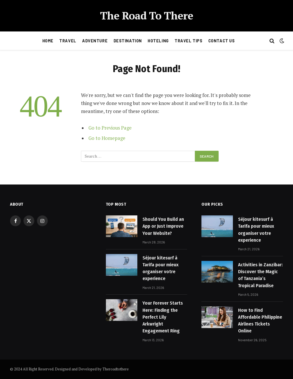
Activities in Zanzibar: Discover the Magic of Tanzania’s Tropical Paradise (260, 275)
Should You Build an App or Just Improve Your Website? (163, 226)
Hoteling (158, 40)
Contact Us (221, 40)
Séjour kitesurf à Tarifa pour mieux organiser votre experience (160, 268)
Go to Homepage (106, 138)
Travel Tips (188, 40)
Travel (67, 40)
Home (48, 40)
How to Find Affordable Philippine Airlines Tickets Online (260, 320)
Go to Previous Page (110, 128)
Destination (128, 40)
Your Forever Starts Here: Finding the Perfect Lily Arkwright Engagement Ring (162, 317)
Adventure (95, 40)
